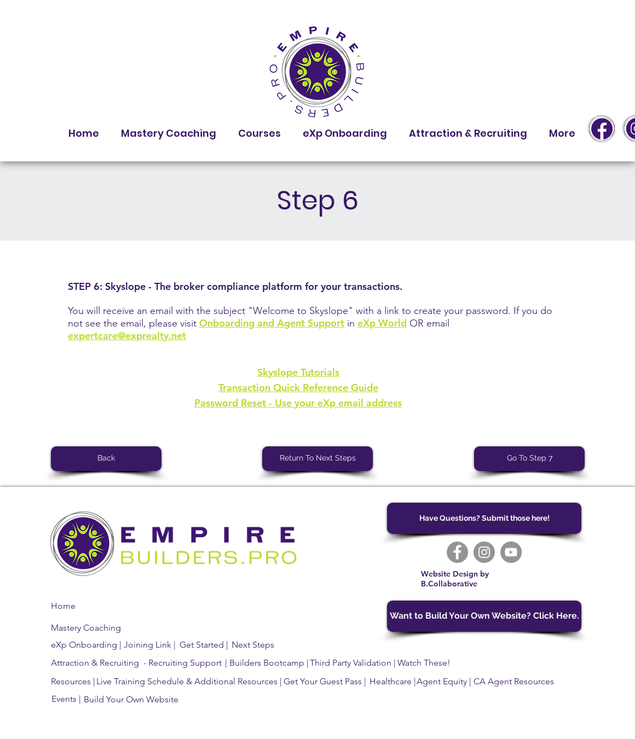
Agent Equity (442, 681)
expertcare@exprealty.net (127, 335)
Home (63, 606)
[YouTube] (511, 552)
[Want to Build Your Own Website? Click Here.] (484, 616)
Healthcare (391, 681)
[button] (259, 128)
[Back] (106, 458)
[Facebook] (457, 552)
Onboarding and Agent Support (271, 323)
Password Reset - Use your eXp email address (298, 403)
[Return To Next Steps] (317, 458)
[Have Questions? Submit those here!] (484, 518)
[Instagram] (484, 552)
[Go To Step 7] (529, 458)
